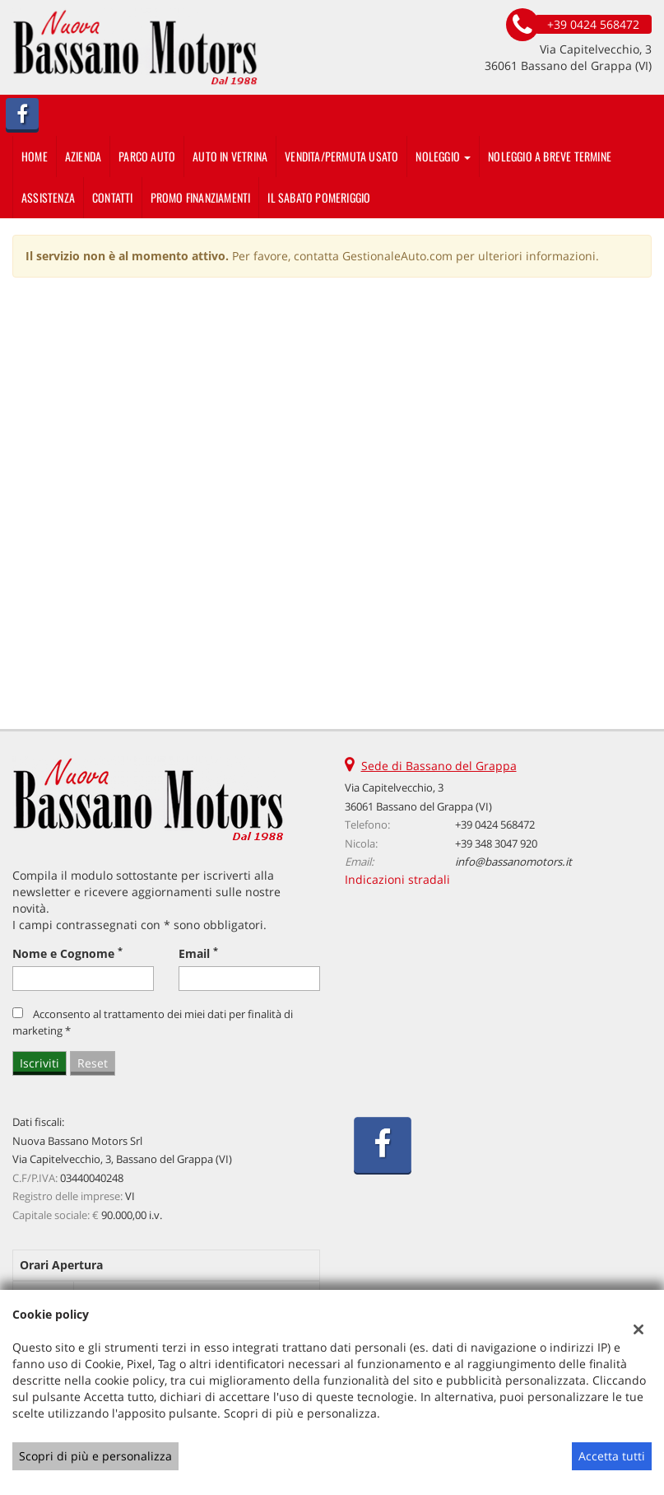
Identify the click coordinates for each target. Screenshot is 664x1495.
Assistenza (48, 197)
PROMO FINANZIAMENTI (201, 197)
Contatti (112, 197)
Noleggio (443, 156)
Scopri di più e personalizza (95, 1456)
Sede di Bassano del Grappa (439, 765)
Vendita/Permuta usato (341, 156)
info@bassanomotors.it (513, 861)
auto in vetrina (230, 156)
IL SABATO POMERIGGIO (318, 197)
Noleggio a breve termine (549, 156)
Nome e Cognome (67, 953)
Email (198, 953)
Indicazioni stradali (397, 879)
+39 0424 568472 (495, 824)
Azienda (83, 156)
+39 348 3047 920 (496, 843)
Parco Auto (146, 156)
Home (34, 156)
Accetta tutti (611, 1456)
